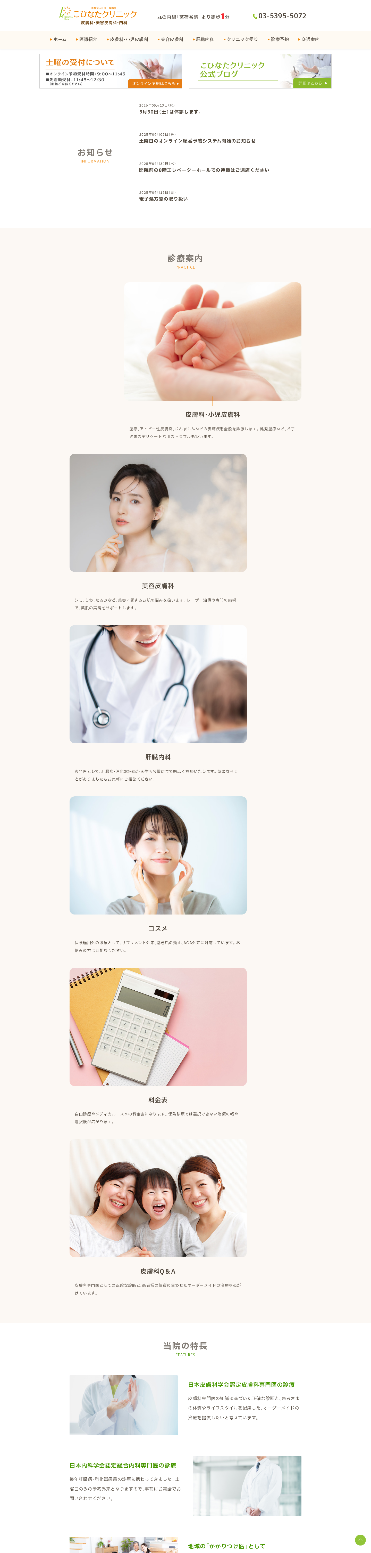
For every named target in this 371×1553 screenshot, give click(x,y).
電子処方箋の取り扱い (163, 201)
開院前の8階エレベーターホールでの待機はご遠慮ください (203, 171)
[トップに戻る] (358, 1540)
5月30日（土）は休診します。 (170, 113)
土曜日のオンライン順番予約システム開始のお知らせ (196, 142)
